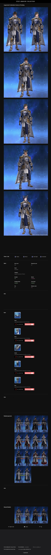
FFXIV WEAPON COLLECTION (9, 549)
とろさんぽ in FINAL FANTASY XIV (24, 549)
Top (40, 526)
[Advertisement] (26, 245)
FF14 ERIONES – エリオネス (23, 547)
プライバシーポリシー (37, 547)
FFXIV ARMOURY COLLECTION (25, 1)
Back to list (11, 526)
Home (26, 526)
